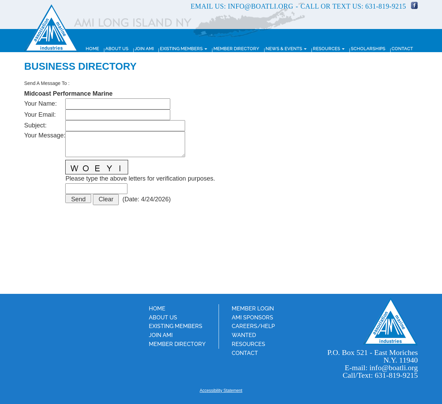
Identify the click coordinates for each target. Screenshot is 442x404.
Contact (402, 48)
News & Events (286, 48)
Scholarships (368, 48)
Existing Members (183, 48)
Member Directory (236, 48)
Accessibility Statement (221, 390)
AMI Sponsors (252, 317)
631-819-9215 (385, 6)
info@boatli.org (260, 6)
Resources (329, 48)
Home (92, 48)
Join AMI (144, 48)
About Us (116, 48)
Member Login (253, 308)
